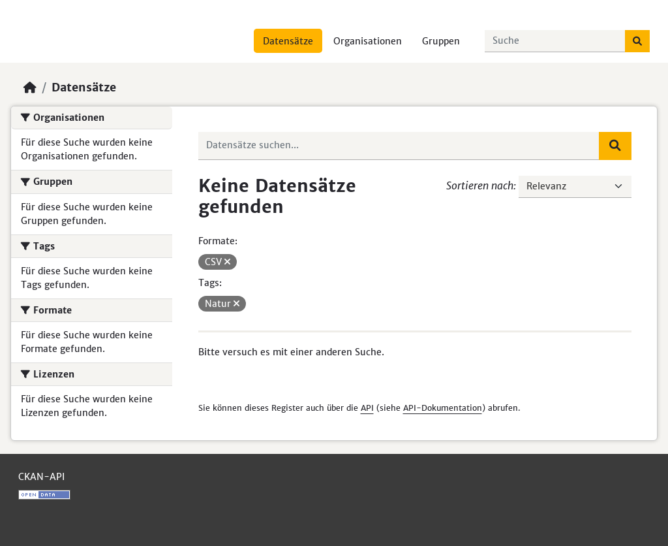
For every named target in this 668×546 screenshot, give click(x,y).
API (367, 408)
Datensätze (288, 41)
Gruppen (441, 41)
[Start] (30, 87)
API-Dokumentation (442, 408)
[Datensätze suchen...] (555, 41)
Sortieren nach (479, 185)
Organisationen (367, 41)
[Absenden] (637, 41)
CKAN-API (41, 477)
